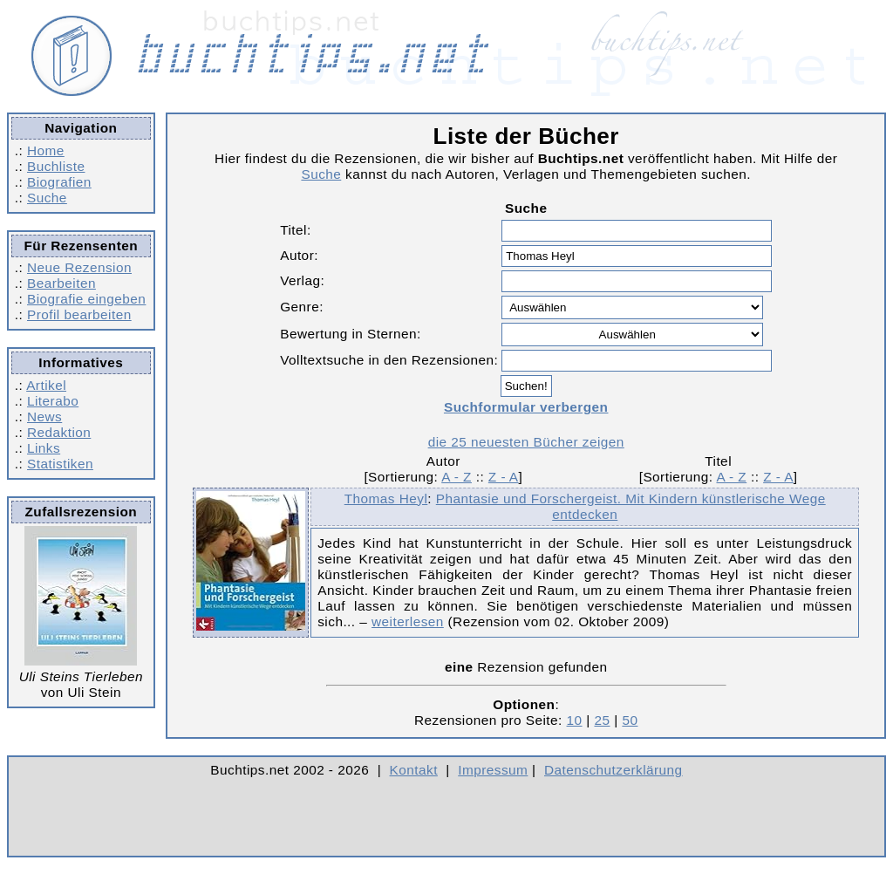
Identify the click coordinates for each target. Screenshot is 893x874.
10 (575, 720)
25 (602, 720)
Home (46, 150)
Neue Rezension (79, 267)
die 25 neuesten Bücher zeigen (526, 441)
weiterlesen (408, 621)
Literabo (52, 400)
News (44, 416)
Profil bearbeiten (79, 314)
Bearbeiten (61, 283)
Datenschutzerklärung (613, 769)
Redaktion (59, 432)
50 (629, 720)
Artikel (46, 385)
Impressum (493, 769)
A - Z (456, 476)
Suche (47, 197)
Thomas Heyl (386, 498)
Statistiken (60, 463)
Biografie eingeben (86, 298)
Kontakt (414, 769)
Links (43, 447)
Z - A (503, 476)
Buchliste (56, 166)
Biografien (59, 181)
